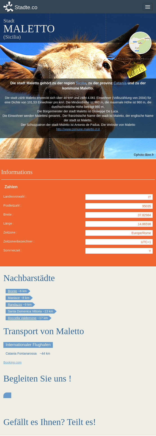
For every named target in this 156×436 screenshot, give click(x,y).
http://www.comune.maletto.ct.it (78, 129)
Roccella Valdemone (22, 318)
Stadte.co (26, 7)
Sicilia (81, 83)
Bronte (12, 291)
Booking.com (12, 362)
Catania (120, 83)
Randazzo (15, 304)
